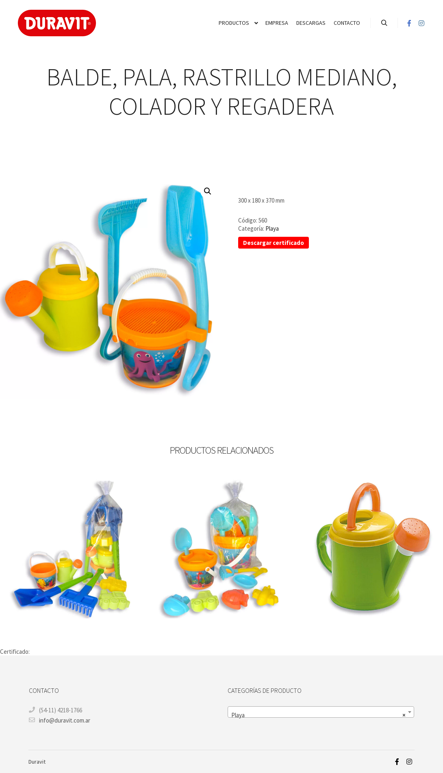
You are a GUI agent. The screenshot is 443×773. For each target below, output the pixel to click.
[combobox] (321, 712)
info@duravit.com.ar (59, 720)
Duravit (37, 761)
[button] (207, 191)
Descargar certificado (273, 243)
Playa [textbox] (318, 715)
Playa (272, 228)
